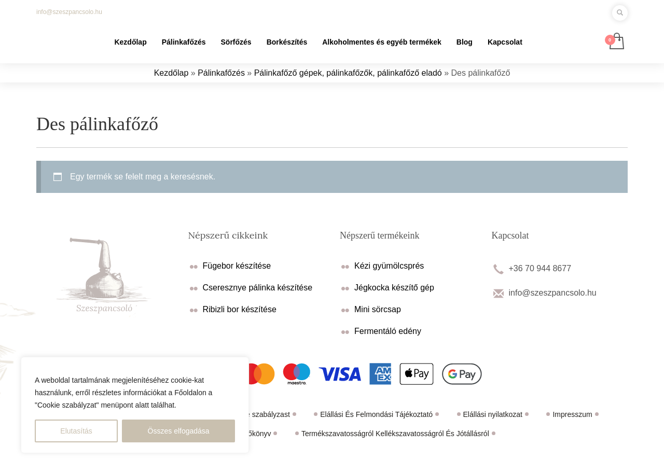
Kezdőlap (171, 72)
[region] (135, 405)
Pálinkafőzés (221, 72)
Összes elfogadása (179, 431)
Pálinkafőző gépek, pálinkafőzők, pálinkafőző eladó (348, 72)
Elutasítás (76, 431)
